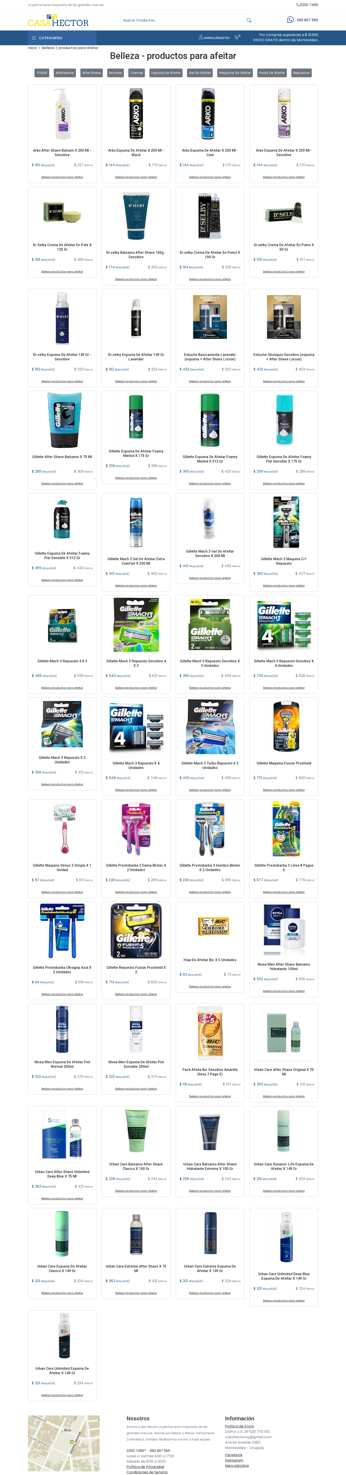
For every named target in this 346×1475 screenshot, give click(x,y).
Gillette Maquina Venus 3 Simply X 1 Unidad (62, 867)
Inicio (32, 48)
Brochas (115, 73)
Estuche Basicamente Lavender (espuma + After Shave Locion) (210, 357)
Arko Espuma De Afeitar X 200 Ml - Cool (210, 153)
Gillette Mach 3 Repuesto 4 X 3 (62, 661)
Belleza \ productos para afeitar (70, 48)
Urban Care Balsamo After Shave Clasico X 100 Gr (136, 1166)
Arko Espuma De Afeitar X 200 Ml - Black (136, 153)
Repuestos (301, 73)
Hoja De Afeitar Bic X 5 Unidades (210, 960)
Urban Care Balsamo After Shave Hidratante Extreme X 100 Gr (210, 1166)
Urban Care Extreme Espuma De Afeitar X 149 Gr (210, 1268)
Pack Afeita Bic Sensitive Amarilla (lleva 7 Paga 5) (210, 1072)
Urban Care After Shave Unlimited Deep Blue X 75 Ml (62, 1174)
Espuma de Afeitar (166, 73)
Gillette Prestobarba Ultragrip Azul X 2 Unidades (62, 970)
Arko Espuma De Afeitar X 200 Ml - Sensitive (284, 153)
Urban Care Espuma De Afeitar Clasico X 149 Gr (62, 1268)
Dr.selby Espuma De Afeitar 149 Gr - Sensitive (62, 357)
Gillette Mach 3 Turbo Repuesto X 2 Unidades (210, 765)
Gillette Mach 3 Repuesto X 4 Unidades (136, 765)
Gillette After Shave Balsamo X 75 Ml (62, 457)
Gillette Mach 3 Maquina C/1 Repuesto (284, 561)
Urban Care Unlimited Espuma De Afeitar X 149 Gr (62, 1371)
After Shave (91, 73)
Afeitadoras (65, 73)
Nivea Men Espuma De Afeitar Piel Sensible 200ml (136, 1064)
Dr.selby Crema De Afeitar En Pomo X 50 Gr (284, 247)
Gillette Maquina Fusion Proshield (284, 763)
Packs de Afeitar (272, 73)
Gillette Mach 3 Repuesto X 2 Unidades (62, 760)
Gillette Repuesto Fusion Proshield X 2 (136, 970)
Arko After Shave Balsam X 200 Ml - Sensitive (62, 153)
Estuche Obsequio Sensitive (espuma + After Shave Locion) (284, 357)
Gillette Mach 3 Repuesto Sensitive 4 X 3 (136, 663)
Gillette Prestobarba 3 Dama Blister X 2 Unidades (136, 867)
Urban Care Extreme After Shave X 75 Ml (136, 1268)
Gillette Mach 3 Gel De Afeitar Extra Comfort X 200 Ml (136, 561)
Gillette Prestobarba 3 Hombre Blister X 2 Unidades (210, 867)
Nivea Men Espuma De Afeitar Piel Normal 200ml (62, 1064)
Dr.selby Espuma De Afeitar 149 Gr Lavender (136, 357)
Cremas (136, 73)
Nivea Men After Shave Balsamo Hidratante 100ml (284, 967)
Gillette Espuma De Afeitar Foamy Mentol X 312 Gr (210, 459)
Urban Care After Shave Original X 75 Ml (284, 1072)
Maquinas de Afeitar (235, 73)
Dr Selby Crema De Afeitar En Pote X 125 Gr (62, 247)
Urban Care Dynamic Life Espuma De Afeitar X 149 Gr (284, 1166)
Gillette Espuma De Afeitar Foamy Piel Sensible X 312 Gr (62, 555)
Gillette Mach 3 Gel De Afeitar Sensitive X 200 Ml (210, 553)
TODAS (42, 73)
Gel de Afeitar (200, 73)
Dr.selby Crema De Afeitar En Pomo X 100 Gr (210, 255)
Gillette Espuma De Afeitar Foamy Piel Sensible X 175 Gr (284, 459)
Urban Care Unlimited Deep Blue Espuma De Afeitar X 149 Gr (284, 1276)
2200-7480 (306, 4)
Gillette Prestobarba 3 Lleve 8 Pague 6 (284, 867)
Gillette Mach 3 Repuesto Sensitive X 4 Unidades (284, 663)
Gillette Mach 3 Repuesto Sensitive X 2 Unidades (210, 663)
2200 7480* (137, 1450)
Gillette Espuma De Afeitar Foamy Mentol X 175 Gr (136, 453)
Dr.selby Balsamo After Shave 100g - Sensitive (136, 255)
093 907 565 (161, 1450)
